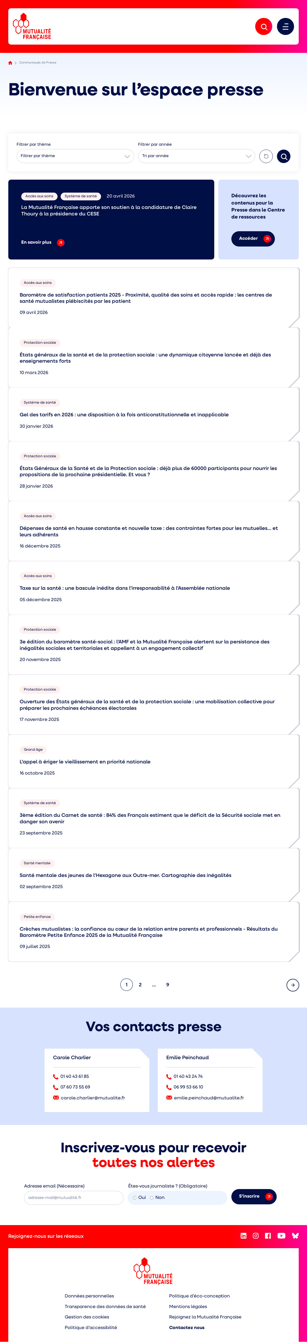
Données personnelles (88, 1297)
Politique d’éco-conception (199, 1297)
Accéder (255, 239)
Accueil (10, 63)
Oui (139, 1198)
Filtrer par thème (38, 156)
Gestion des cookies (85, 1318)
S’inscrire (256, 1197)
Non (157, 1198)
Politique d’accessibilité (90, 1328)
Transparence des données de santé (104, 1307)
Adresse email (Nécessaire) (54, 1187)
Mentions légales (188, 1307)
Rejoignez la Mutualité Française (206, 1318)
